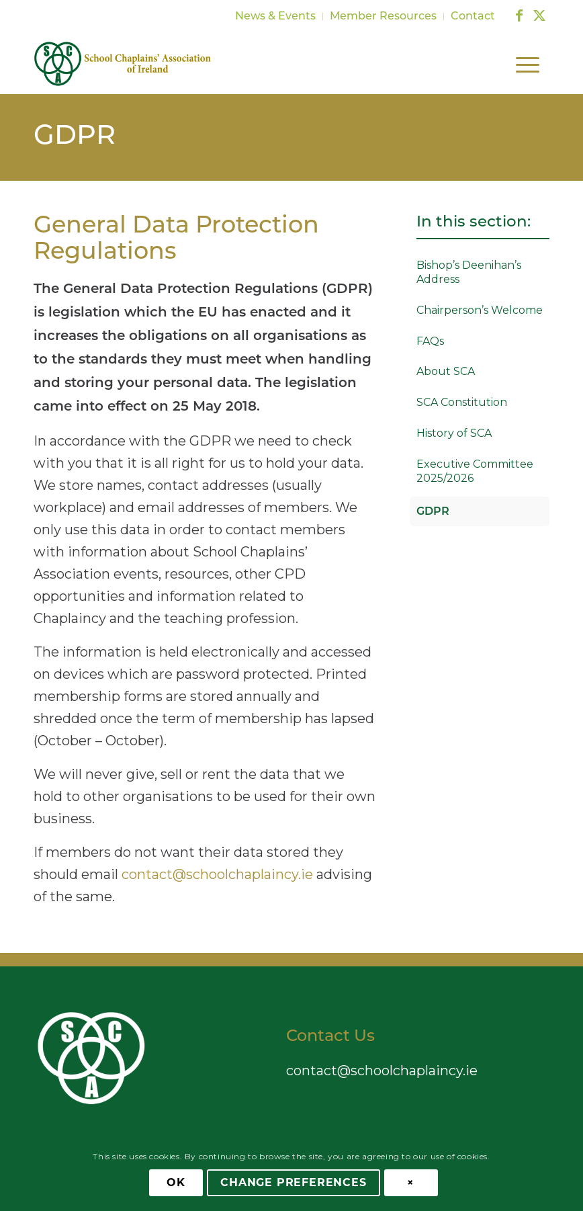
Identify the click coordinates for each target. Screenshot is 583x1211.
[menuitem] (275, 16)
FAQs (430, 341)
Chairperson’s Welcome (479, 310)
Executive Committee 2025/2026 (474, 471)
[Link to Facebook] (519, 15)
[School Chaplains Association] (123, 64)
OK (176, 1182)
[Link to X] (539, 15)
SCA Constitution (461, 402)
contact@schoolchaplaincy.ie (217, 874)
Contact (473, 16)
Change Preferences (293, 1182)
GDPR (75, 137)
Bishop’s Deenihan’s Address (468, 272)
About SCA (445, 371)
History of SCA (454, 433)
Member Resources (383, 16)
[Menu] (525, 64)
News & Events (275, 16)
